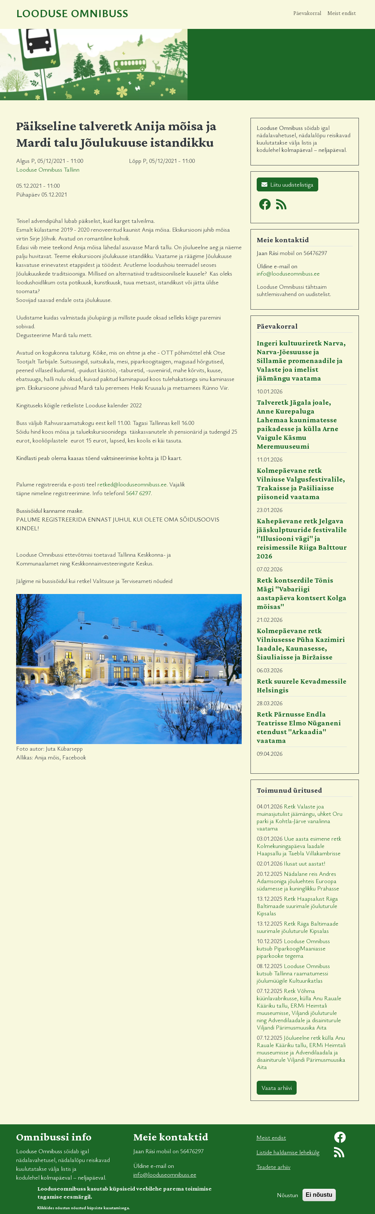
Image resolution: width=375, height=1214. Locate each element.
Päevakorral (307, 13)
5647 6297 (138, 493)
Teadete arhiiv (273, 1167)
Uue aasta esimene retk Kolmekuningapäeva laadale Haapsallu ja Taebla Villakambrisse (299, 845)
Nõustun (287, 1198)
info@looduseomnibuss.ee (288, 273)
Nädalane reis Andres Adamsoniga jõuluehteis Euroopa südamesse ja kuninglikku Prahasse (298, 881)
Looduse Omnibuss (72, 12)
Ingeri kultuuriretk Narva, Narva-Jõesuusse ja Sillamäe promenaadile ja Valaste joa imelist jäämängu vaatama (301, 360)
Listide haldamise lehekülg (287, 1152)
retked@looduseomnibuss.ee (132, 484)
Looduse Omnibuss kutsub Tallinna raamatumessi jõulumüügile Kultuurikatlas (293, 973)
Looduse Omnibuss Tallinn (47, 169)
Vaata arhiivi (276, 1088)
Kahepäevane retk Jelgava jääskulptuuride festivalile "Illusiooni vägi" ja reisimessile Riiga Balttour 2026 (302, 538)
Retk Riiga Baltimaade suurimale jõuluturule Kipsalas (297, 927)
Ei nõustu (319, 1198)
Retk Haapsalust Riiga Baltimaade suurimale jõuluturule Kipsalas (297, 905)
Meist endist (341, 13)
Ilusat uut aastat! (304, 863)
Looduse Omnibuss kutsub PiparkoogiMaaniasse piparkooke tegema (293, 948)
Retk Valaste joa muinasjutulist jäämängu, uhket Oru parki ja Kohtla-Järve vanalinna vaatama (299, 817)
